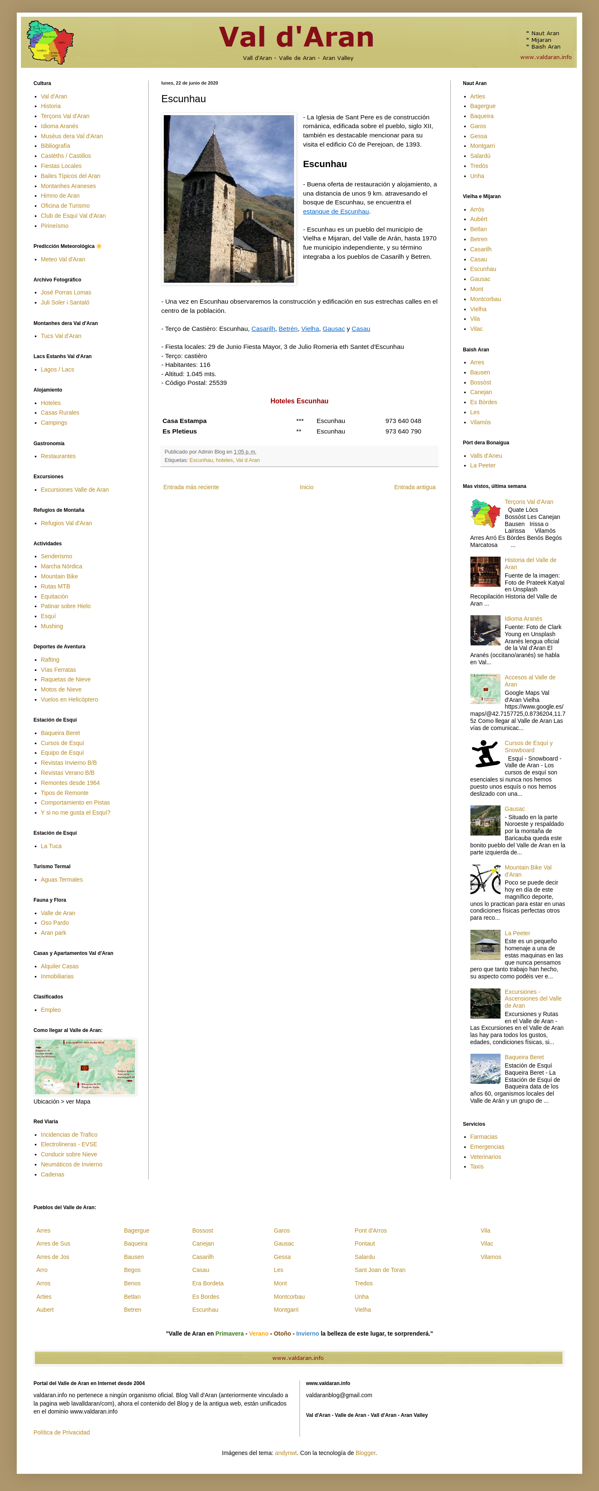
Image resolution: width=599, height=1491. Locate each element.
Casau (361, 328)
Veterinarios (485, 1156)
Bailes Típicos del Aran (71, 176)
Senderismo (56, 556)
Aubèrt (479, 219)
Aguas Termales (62, 879)
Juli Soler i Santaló (65, 302)
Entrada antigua (415, 487)
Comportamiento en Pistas (75, 802)
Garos (478, 126)
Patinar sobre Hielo (66, 606)
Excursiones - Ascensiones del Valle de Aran (533, 998)
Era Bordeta (208, 1283)
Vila (475, 318)
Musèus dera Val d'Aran (72, 136)
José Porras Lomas (66, 292)
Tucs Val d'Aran (61, 336)
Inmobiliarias (57, 976)
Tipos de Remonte (65, 792)
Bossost (202, 1230)
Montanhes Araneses (68, 186)
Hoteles (51, 403)
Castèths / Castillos (66, 155)
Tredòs (479, 166)
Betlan (478, 229)
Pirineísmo (55, 225)
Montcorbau (485, 299)
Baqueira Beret (60, 733)
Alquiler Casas (60, 966)
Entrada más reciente (191, 487)
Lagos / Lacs (57, 369)
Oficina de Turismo (65, 205)
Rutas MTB (55, 586)
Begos (132, 1270)
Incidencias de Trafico (69, 1134)
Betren (479, 239)
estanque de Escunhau (336, 211)
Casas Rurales (60, 412)
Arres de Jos (53, 1257)
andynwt (286, 1453)
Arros (43, 1283)
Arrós (477, 209)
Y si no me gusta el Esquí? (76, 812)
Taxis (477, 1166)
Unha (477, 176)
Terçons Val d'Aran (65, 116)
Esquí (48, 616)
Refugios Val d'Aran (66, 523)
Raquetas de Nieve (66, 679)
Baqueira (482, 116)
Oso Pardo (55, 922)
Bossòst (480, 382)
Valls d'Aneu (486, 455)
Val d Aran (248, 460)
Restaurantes (58, 456)
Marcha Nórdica (62, 566)
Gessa (478, 136)
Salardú (480, 155)
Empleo (51, 1009)
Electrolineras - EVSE (69, 1144)
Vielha (310, 328)
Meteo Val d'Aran (63, 259)
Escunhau (201, 460)
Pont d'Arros (371, 1230)
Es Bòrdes (484, 402)
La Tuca (51, 846)
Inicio (307, 487)
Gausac (334, 328)
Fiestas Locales (61, 166)
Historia (51, 106)
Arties (477, 96)
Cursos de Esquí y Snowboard (529, 746)
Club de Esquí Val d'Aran (73, 215)
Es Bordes (205, 1296)
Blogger (365, 1453)
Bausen (480, 372)
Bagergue (483, 106)
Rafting (50, 659)
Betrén (288, 328)
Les (475, 412)
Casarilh (263, 328)
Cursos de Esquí (63, 743)
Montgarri (482, 145)
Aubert (45, 1309)
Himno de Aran (60, 195)
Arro (41, 1270)
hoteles (224, 460)
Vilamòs (480, 422)
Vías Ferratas (58, 669)
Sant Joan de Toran (380, 1270)
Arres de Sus (53, 1243)
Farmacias (484, 1136)
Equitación (54, 596)
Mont (476, 289)
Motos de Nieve (61, 689)
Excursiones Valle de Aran (75, 489)
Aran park (54, 932)
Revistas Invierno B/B (69, 762)
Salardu (365, 1257)
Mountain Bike (59, 576)
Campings (54, 422)
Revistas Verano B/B (68, 772)
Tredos (364, 1283)
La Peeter (483, 465)
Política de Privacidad (62, 1432)
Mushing (52, 626)
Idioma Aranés (60, 126)
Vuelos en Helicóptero (69, 699)
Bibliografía (55, 145)
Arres (477, 362)
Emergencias (487, 1146)
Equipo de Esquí (62, 752)
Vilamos (490, 1257)
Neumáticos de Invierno (72, 1164)
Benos (132, 1283)
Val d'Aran (54, 96)
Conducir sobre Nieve (69, 1154)
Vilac (476, 328)
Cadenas (53, 1174)
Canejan (481, 392)
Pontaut (365, 1243)
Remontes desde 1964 (70, 782)
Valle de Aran (58, 913)
